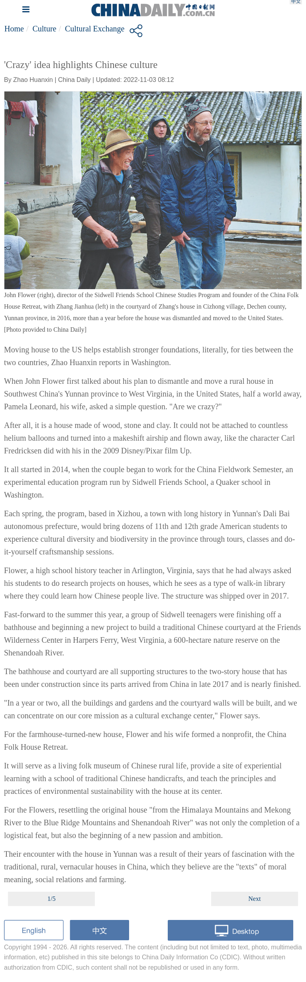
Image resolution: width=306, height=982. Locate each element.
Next (254, 898)
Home (14, 28)
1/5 (51, 898)
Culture (44, 28)
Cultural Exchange (94, 28)
